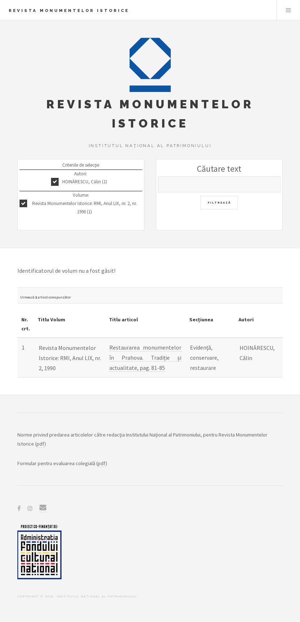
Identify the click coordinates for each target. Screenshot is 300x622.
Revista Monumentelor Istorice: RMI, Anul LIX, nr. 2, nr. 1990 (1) (84, 207)
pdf (41, 444)
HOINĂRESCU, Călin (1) (84, 182)
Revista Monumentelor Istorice (69, 10)
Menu (288, 10)
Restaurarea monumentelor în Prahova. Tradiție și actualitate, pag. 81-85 (145, 357)
